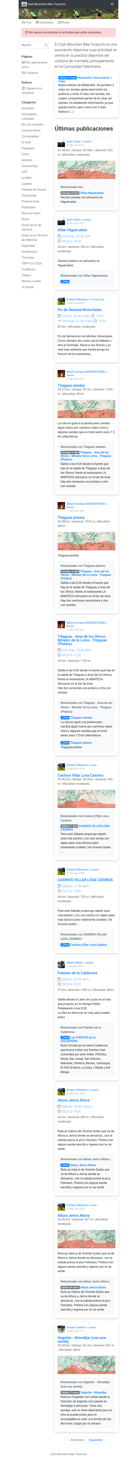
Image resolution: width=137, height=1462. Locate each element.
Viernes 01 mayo (67, 77)
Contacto (30, 73)
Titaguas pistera (71, 517)
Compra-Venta (31, 130)
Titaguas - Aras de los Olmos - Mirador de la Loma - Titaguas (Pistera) (86, 456)
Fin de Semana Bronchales (79, 310)
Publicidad (28, 207)
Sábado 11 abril (69, 826)
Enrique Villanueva (77, 299)
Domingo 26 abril (69, 193)
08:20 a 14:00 (69, 891)
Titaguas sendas (71, 385)
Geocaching (29, 166)
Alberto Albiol (74, 962)
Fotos (25, 154)
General (27, 160)
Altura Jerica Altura (73, 1100)
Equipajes (28, 148)
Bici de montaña (32, 124)
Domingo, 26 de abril (74, 236)
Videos (26, 275)
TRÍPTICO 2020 (32, 263)
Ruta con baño (31, 213)
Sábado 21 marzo (70, 1392)
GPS (24, 172)
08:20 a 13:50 (69, 655)
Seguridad (28, 245)
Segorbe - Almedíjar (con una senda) (82, 1339)
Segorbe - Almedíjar (94, 1392)
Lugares (27, 183)
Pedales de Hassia (34, 189)
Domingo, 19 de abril (74, 650)
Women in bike (31, 281)
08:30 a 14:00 (69, 241)
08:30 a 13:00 (69, 984)
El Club (26, 142)
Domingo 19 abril (69, 452)
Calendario (44, 22)
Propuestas (29, 195)
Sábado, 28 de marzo (75, 1106)
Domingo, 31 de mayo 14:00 (82, 321)
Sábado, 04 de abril (73, 979)
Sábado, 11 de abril (73, 886)
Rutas (64, 22)
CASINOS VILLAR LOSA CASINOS (85, 880)
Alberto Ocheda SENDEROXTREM (85, 371)
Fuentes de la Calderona (77, 973)
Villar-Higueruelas (92, 193)
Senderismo (29, 251)
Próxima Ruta (30, 201)
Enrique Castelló (75, 1327)
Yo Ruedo (28, 287)
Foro (27, 22)
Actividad (28, 108)
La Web (26, 178)
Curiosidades (30, 136)
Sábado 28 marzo (70, 1287)
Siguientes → (97, 1440)
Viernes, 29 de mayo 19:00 (80, 316)
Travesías (28, 257)
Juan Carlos (73, 141)
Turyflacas (28, 269)
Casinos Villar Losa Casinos (80, 775)
